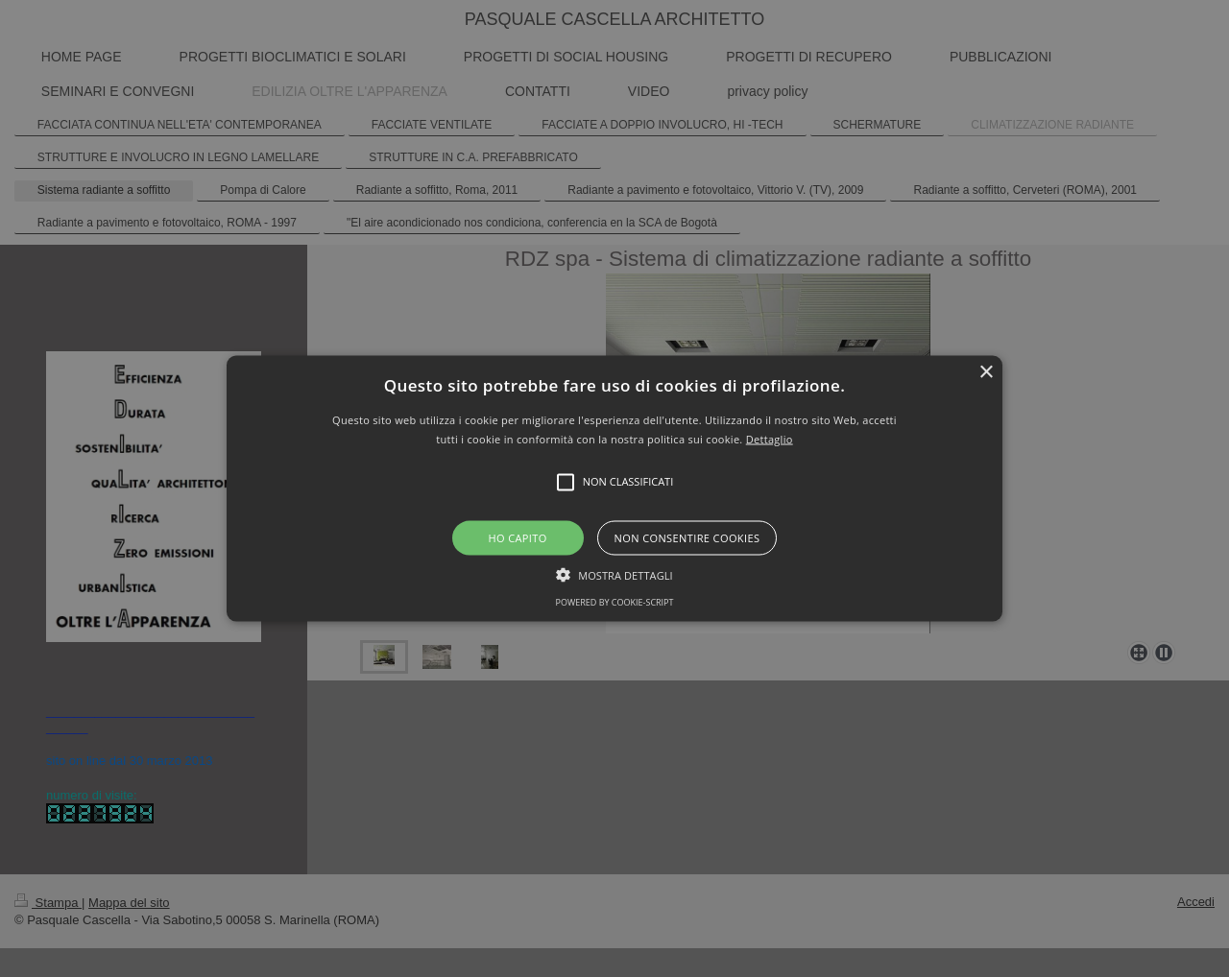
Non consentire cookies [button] (687, 537)
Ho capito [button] (517, 537)
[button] (614, 489)
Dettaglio (769, 438)
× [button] (985, 373)
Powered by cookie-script (615, 601)
